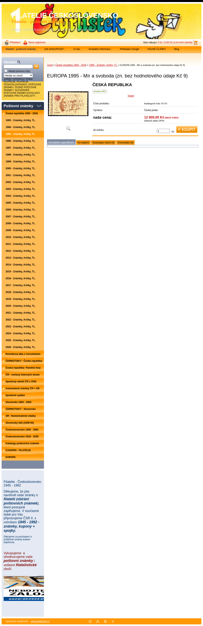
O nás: (76, 49)
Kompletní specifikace (61, 142)
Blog (176, 49)
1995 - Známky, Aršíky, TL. (103, 65)
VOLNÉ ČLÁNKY (157, 49)
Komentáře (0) (125, 142)
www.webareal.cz (40, 621)
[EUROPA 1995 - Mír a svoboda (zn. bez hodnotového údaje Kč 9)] (68, 108)
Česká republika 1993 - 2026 (70, 65)
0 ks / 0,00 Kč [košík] (175, 42)
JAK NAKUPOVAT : (54, 49)
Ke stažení (83, 142)
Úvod (50, 65)
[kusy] (163, 131)
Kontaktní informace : (100, 49)
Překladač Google (129, 49)
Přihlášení (15, 42)
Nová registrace (36, 42)
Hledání (10, 62)
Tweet (131, 95)
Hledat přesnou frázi (19, 71)
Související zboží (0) (103, 142)
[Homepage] (21, 49)
